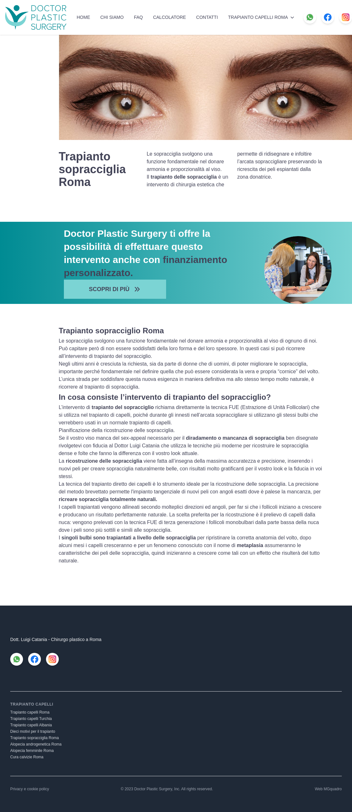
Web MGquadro (328, 789)
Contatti (207, 17)
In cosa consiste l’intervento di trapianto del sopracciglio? (165, 397)
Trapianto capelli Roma (261, 17)
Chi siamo (112, 17)
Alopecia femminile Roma (32, 750)
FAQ (138, 17)
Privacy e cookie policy (29, 789)
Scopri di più (115, 289)
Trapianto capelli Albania (31, 725)
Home (83, 17)
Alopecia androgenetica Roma (36, 744)
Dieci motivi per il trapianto (32, 731)
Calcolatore (169, 17)
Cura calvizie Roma (26, 757)
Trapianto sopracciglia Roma (34, 738)
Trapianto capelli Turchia (31, 718)
